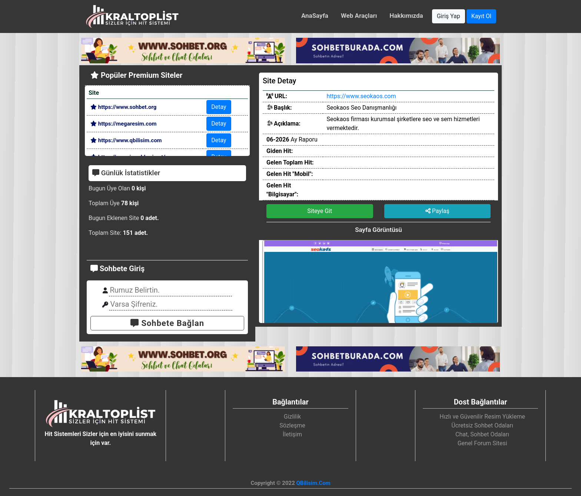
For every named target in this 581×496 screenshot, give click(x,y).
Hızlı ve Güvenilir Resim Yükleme (482, 416)
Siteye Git (319, 210)
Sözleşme (292, 425)
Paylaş (437, 210)
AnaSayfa (314, 15)
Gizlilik (292, 416)
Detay (218, 106)
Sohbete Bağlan (167, 323)
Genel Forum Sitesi (482, 443)
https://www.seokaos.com (361, 96)
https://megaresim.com (123, 123)
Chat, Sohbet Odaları (482, 434)
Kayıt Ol (481, 16)
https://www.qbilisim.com (126, 140)
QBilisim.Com (313, 483)
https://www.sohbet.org (123, 107)
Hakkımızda (406, 15)
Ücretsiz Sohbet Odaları (482, 425)
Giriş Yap (448, 16)
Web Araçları (359, 15)
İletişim (292, 434)
